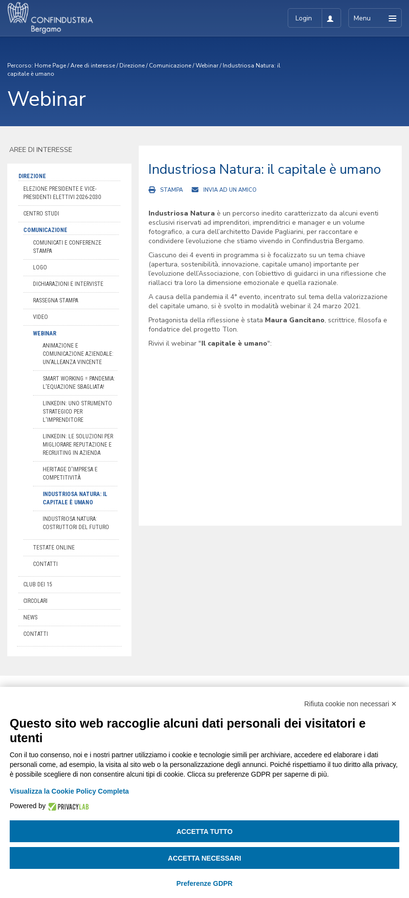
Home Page (50, 65)
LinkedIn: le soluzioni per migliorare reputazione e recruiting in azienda (78, 444)
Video (40, 317)
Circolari (35, 601)
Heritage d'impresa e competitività (70, 473)
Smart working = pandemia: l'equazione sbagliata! (79, 382)
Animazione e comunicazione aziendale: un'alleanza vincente (78, 354)
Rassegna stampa (55, 300)
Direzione (132, 65)
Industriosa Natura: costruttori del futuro (76, 523)
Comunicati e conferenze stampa (67, 246)
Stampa (171, 190)
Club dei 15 (37, 584)
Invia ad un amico (230, 190)
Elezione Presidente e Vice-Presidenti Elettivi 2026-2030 (62, 192)
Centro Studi (41, 213)
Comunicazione (170, 65)
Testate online (54, 547)
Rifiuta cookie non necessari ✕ (350, 704)
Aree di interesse (92, 65)
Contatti (45, 564)
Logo (40, 267)
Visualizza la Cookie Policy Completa (69, 791)
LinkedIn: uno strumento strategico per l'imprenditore (77, 411)
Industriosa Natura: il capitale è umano (75, 498)
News (30, 617)
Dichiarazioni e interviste (68, 284)
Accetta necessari (204, 858)
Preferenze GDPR (205, 883)
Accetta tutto (205, 831)
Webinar (207, 65)
